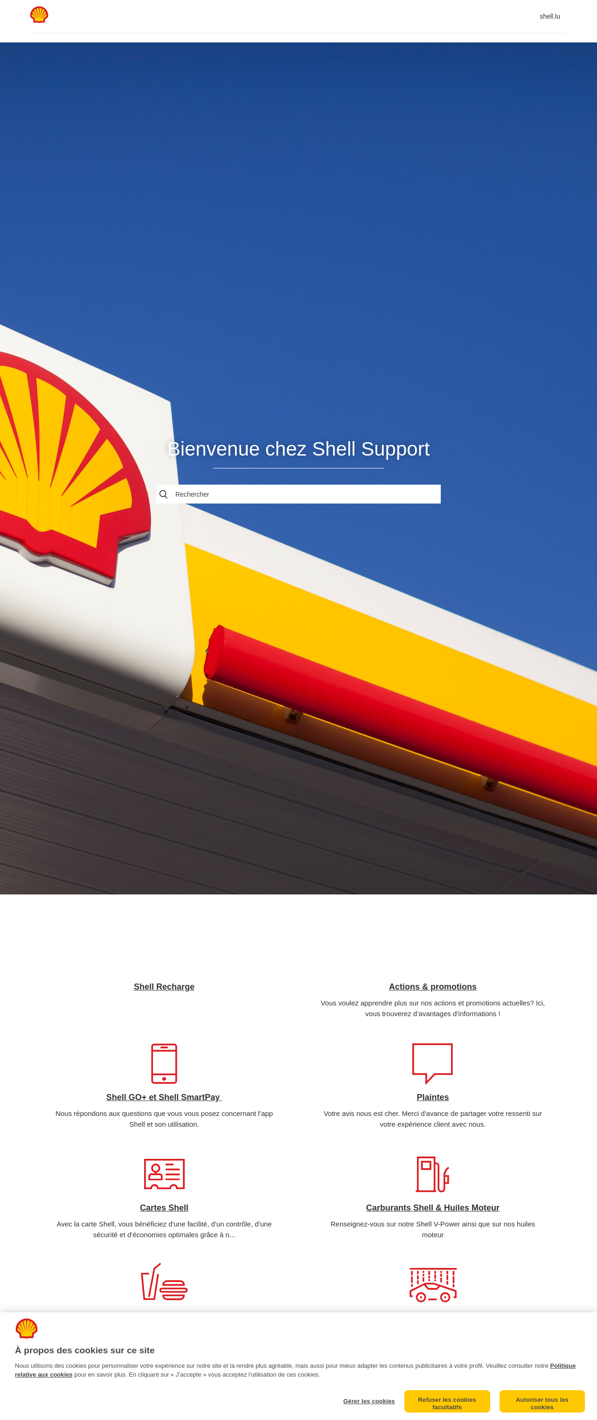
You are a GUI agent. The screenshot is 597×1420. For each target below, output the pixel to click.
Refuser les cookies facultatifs (447, 1403)
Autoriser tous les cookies (542, 1403)
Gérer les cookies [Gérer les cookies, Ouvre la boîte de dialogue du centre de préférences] (369, 1401)
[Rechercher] (298, 494)
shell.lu (550, 16)
